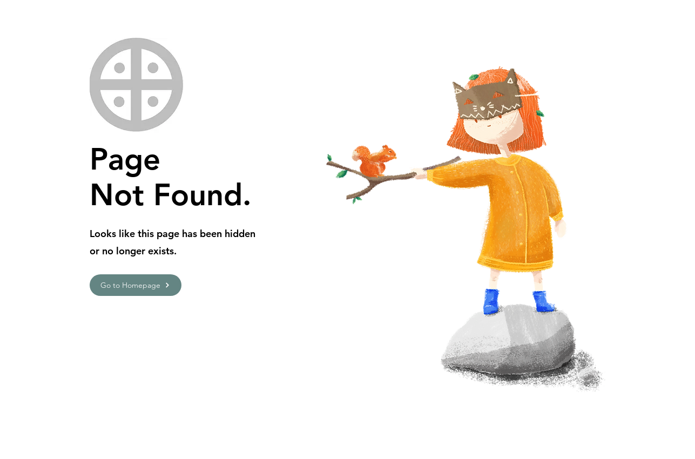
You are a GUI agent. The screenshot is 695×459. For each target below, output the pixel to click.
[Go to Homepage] (135, 285)
